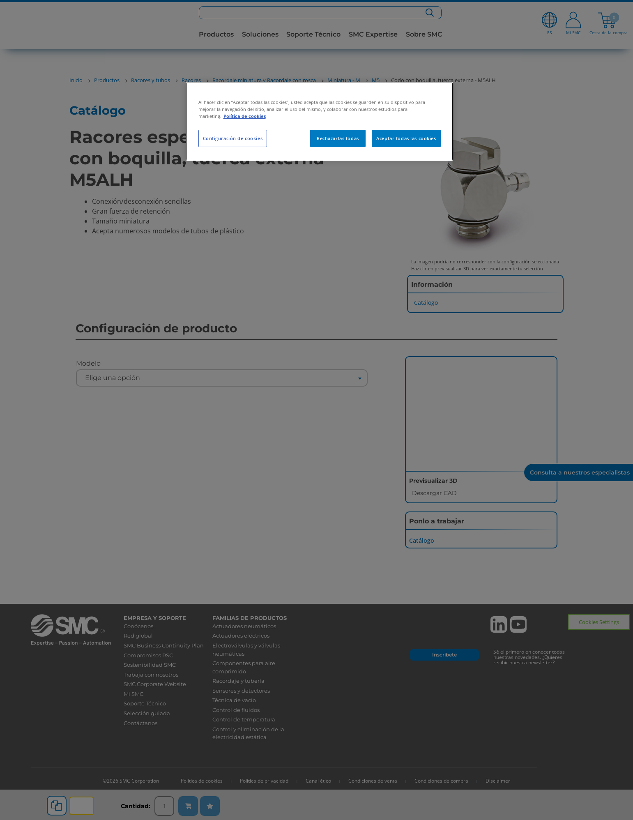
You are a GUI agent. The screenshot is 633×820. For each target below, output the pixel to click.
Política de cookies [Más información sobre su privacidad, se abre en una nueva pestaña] (244, 116)
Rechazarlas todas (338, 138)
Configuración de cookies (233, 138)
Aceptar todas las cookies (406, 138)
